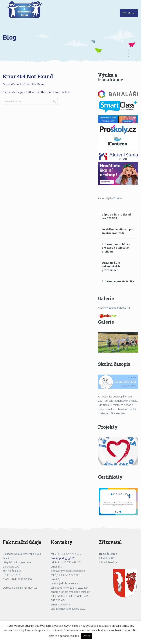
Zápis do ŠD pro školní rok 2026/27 (116, 216)
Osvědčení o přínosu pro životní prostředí (117, 231)
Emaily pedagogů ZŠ (63, 558)
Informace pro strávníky (118, 281)
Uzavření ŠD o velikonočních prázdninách (111, 266)
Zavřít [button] (86, 636)
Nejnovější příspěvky (110, 198)
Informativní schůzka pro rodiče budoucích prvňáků (116, 247)
